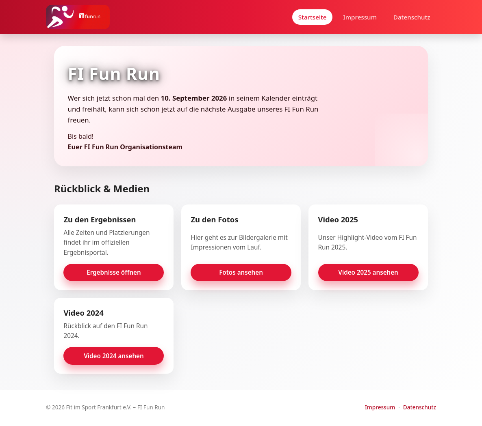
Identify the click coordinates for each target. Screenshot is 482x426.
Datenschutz (411, 17)
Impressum (360, 17)
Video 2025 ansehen (368, 272)
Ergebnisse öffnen (114, 272)
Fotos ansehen (241, 272)
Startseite (312, 17)
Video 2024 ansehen (114, 356)
